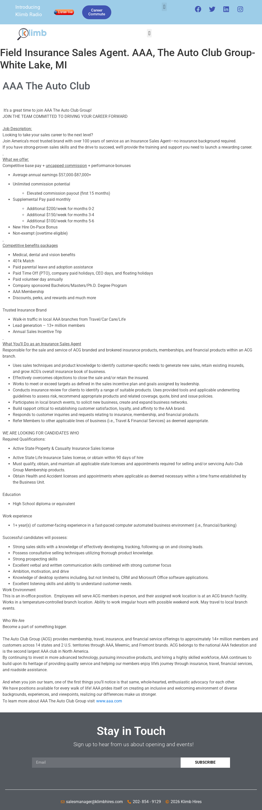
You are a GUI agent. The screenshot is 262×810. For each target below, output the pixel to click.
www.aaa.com (109, 701)
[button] (164, 7)
